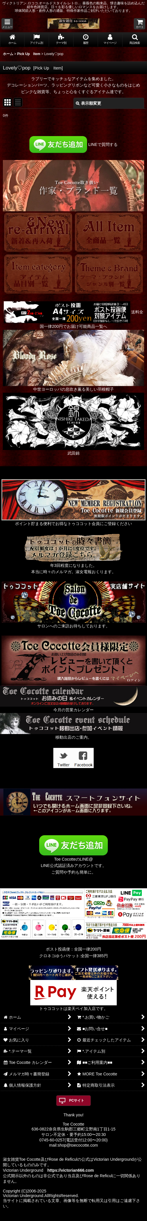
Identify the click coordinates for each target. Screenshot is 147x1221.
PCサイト (76, 1100)
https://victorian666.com (70, 1170)
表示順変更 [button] (88, 103)
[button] (7, 23)
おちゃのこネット (64, 1217)
